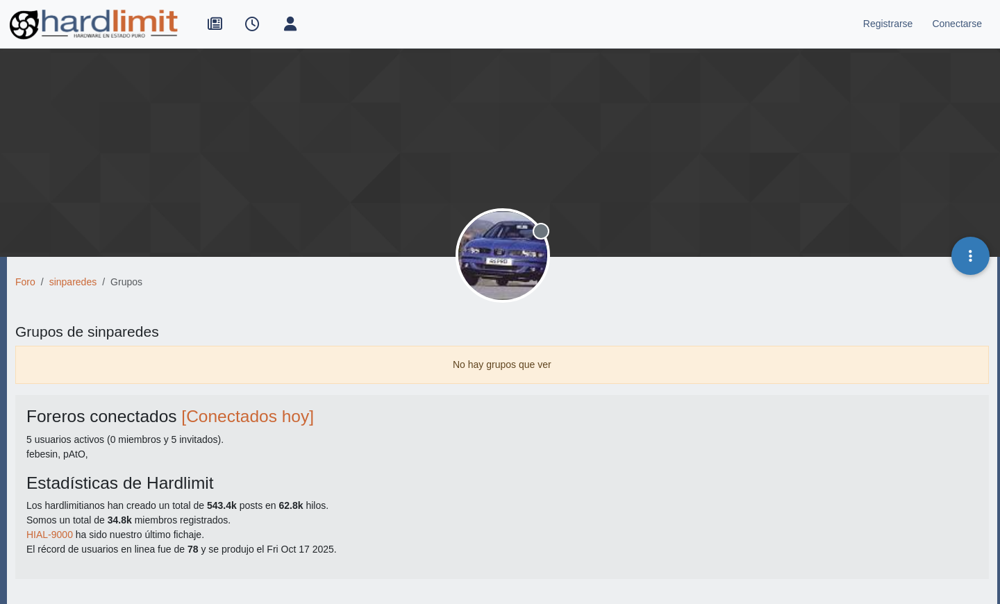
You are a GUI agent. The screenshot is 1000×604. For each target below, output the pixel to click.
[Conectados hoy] (247, 416)
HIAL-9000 (49, 534)
